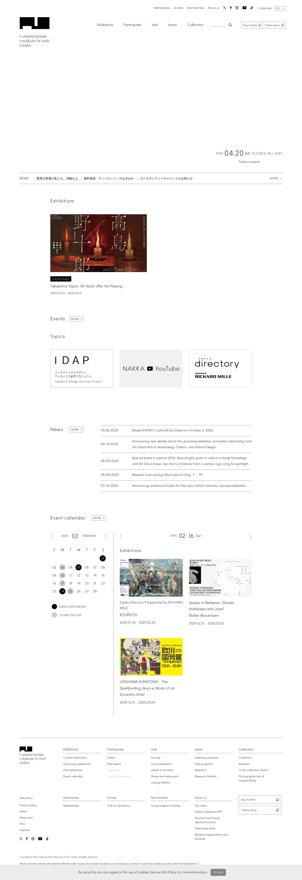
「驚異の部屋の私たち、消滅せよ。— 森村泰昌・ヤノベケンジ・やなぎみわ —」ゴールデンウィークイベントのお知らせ (111, 179)
